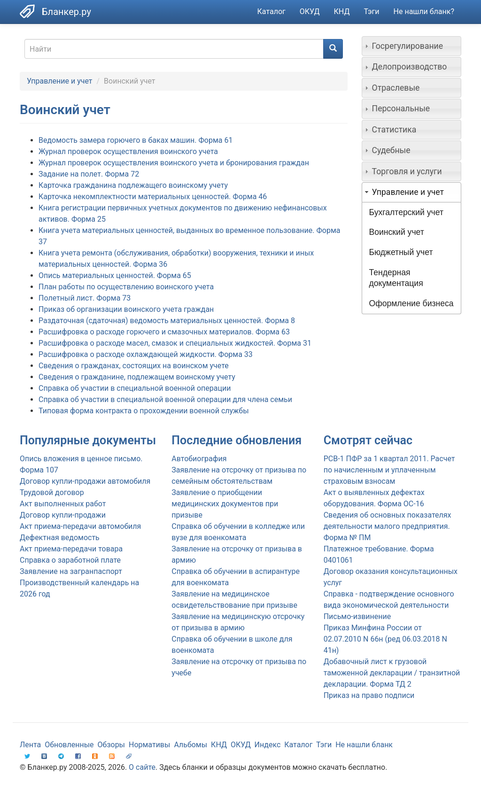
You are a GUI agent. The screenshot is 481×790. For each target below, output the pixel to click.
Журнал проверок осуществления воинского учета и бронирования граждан (174, 162)
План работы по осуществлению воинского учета (126, 286)
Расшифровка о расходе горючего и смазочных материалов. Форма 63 (164, 331)
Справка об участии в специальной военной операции (135, 388)
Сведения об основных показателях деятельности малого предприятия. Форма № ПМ (387, 526)
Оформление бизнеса (411, 303)
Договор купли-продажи (63, 515)
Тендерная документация (396, 278)
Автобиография (198, 458)
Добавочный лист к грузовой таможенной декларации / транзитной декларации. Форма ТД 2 (392, 673)
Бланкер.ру (66, 11)
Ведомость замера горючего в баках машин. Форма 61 (136, 140)
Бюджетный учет (401, 252)
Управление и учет (60, 81)
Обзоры (111, 744)
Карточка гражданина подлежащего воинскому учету (133, 185)
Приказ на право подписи (369, 695)
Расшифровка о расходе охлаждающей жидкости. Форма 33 (146, 354)
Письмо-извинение (357, 616)
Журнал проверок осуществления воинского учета (128, 151)
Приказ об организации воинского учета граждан (126, 309)
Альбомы (190, 744)
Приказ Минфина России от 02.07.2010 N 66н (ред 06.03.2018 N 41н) (385, 639)
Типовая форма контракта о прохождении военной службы (144, 410)
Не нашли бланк (364, 744)
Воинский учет (396, 232)
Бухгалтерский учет (406, 212)
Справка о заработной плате (70, 560)
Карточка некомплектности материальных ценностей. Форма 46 (153, 196)
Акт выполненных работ (63, 503)
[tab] (412, 46)
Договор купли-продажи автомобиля (85, 481)
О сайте (142, 767)
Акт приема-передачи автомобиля (80, 526)
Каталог (271, 11)
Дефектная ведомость (60, 537)
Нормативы (149, 744)
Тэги (371, 11)
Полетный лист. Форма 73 (85, 298)
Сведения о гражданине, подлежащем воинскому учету (137, 376)
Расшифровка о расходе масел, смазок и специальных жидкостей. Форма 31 (175, 343)
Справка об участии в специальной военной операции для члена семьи (165, 399)
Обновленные (69, 744)
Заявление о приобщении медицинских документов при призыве (224, 503)
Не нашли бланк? (424, 11)
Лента (30, 744)
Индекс (268, 744)
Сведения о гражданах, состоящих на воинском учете (134, 365)
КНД (342, 11)
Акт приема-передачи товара (71, 548)
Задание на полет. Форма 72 (89, 174)
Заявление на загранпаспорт (71, 571)
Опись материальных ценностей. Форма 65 (115, 275)
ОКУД (310, 11)
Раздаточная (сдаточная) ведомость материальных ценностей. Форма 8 (167, 320)
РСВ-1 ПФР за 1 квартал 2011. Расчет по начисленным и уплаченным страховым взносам (389, 470)
